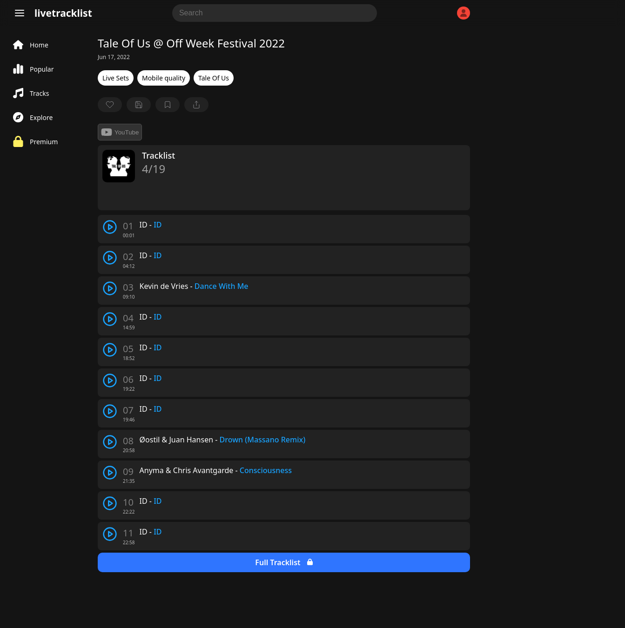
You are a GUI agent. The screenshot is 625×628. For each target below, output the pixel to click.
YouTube (120, 132)
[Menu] (19, 13)
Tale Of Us (213, 77)
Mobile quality (163, 77)
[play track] (109, 227)
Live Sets (115, 77)
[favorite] (110, 104)
